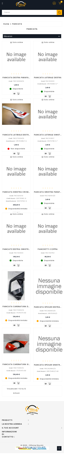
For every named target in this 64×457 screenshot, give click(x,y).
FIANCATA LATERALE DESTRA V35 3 (19, 134)
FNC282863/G (48, 311)
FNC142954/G (47, 196)
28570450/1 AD (48, 371)
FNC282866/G (48, 369)
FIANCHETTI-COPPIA (48, 249)
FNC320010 (16, 196)
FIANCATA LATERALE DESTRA (47, 77)
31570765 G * (48, 141)
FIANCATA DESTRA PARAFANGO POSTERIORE (24, 77)
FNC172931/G (16, 368)
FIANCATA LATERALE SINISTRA (48, 134)
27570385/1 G (16, 141)
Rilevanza (32, 36)
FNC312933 (47, 81)
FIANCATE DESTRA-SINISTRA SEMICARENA (23, 249)
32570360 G (16, 198)
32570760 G (16, 201)
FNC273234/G (16, 138)
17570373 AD (16, 313)
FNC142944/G (16, 81)
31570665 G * (47, 84)
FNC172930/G (16, 310)
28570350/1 (47, 313)
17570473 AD (16, 371)
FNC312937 (47, 138)
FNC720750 (48, 253)
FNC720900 (16, 253)
